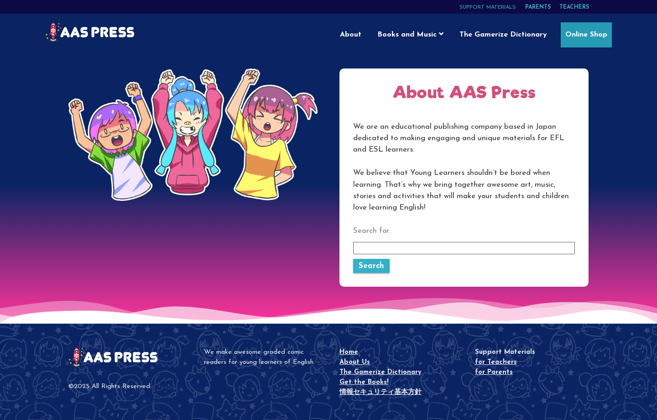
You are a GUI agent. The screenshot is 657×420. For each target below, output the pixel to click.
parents (538, 7)
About (350, 34)
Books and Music (410, 34)
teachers (574, 7)
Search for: (372, 231)
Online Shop (586, 34)
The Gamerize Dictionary (503, 34)
